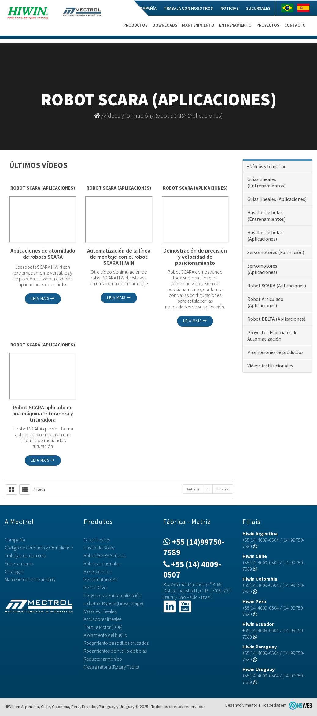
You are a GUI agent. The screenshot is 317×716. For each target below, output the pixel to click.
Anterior (193, 489)
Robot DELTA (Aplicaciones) (276, 319)
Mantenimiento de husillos (30, 579)
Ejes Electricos (97, 571)
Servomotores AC (101, 579)
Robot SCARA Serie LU (105, 555)
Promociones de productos (275, 352)
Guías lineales (97, 540)
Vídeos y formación (127, 115)
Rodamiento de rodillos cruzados (116, 643)
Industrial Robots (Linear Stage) (113, 603)
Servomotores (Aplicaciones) (262, 269)
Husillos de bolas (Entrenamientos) (266, 215)
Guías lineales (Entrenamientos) (266, 182)
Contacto (295, 25)
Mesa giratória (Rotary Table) (111, 667)
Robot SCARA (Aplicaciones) (188, 115)
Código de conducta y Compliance (39, 547)
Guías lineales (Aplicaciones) (277, 199)
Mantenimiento (198, 25)
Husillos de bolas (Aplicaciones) (265, 235)
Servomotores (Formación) (275, 252)
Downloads (165, 25)
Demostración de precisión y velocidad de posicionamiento (195, 257)
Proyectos (267, 25)
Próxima (222, 489)
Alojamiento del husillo (105, 635)
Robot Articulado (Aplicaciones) (265, 302)
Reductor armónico (103, 659)
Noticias (229, 8)
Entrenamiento (235, 25)
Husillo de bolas (99, 547)
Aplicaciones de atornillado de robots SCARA (42, 254)
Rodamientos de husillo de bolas (115, 651)
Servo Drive (95, 587)
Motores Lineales (100, 611)
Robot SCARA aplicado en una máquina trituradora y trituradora (42, 413)
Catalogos (14, 571)
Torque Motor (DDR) (103, 627)
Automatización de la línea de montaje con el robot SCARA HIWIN (118, 257)
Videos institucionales (270, 366)
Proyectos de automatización (112, 595)
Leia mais (43, 298)
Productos (135, 25)
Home (124, 8)
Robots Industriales (102, 563)
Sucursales (258, 8)
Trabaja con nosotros (188, 8)
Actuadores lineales (102, 619)
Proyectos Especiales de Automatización (272, 335)
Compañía (147, 8)
